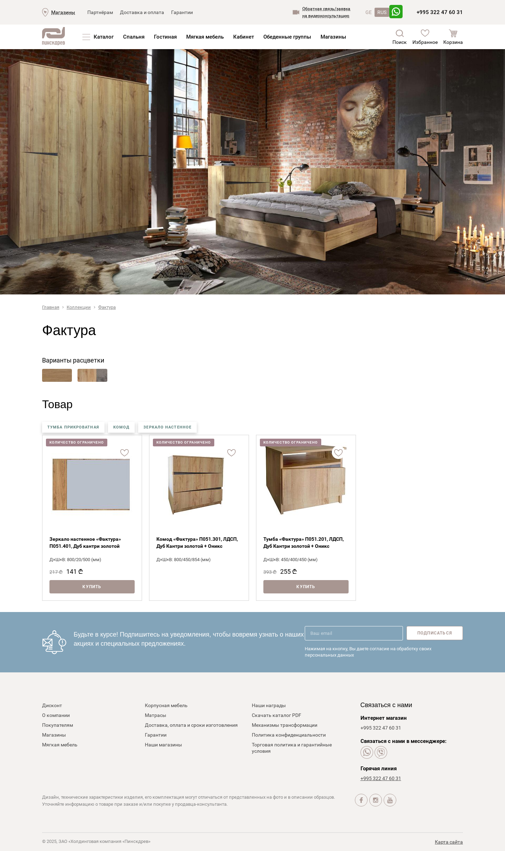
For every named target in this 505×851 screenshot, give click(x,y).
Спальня (133, 37)
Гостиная (165, 37)
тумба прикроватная (73, 427)
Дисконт (52, 705)
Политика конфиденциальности (289, 735)
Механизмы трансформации (284, 725)
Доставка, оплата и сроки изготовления (191, 725)
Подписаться (434, 633)
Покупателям (57, 725)
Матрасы (155, 715)
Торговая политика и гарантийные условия (292, 748)
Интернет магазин (384, 718)
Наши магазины (163, 744)
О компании (56, 715)
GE (368, 12)
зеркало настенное (167, 427)
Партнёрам (100, 12)
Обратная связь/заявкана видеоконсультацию (326, 12)
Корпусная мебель (166, 705)
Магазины (63, 12)
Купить (91, 586)
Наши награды (269, 705)
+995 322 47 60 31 (440, 12)
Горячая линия (379, 768)
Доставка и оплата (142, 12)
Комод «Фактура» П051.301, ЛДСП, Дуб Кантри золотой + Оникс (197, 542)
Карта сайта (449, 842)
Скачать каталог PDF (276, 715)
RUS (381, 12)
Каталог (104, 37)
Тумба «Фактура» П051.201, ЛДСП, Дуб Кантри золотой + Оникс (303, 542)
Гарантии (182, 12)
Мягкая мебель (205, 37)
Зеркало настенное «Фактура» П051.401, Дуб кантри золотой (85, 542)
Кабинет (243, 37)
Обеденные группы (287, 37)
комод (121, 427)
